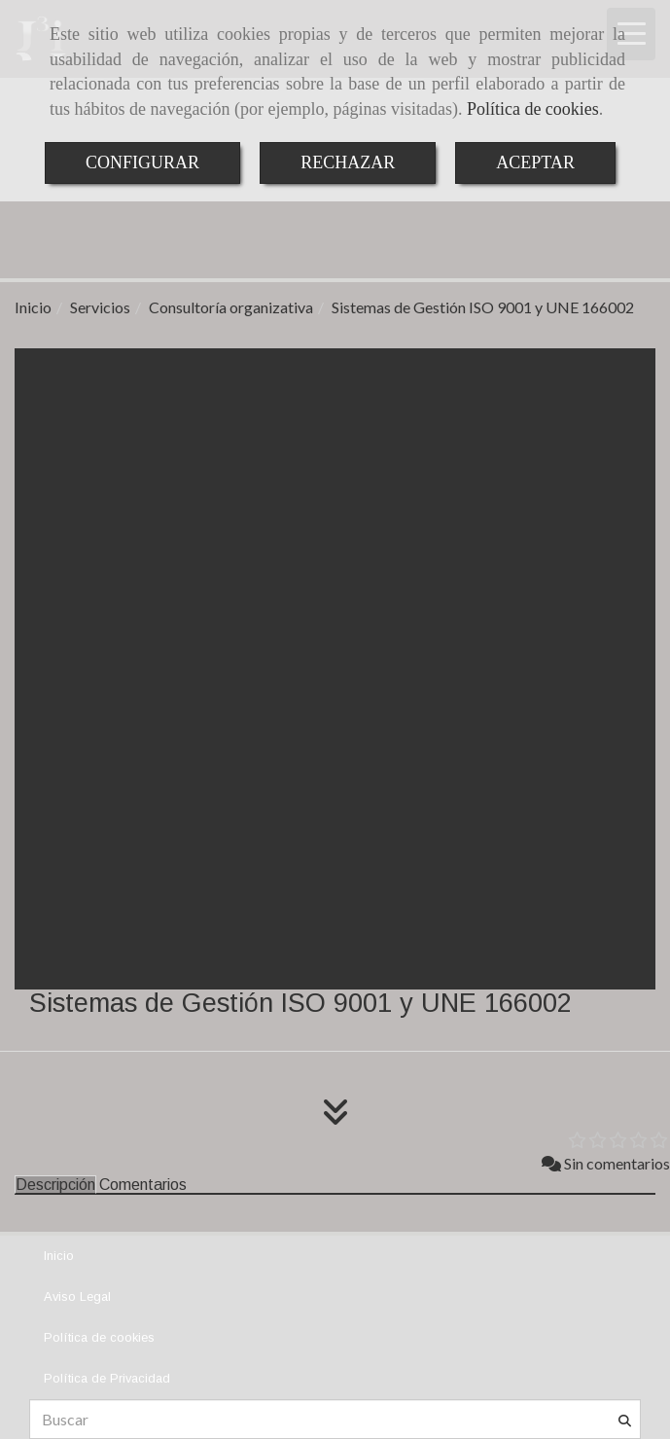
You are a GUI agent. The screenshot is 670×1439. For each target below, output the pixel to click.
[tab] (55, 1185)
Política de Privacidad (107, 1378)
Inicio (59, 1255)
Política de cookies (533, 109)
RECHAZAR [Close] (347, 162)
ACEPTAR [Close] (535, 162)
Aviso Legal (77, 1296)
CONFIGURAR (142, 162)
